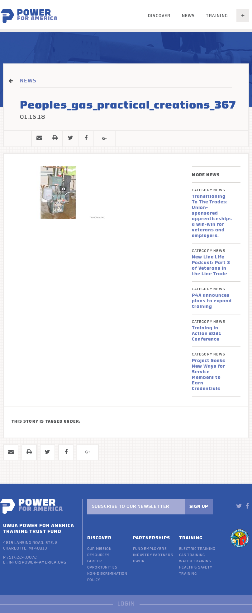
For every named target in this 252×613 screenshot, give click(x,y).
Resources (98, 555)
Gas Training (192, 555)
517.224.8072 (23, 557)
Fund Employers (150, 548)
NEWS (28, 80)
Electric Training (197, 548)
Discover (159, 16)
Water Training (195, 561)
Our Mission (99, 548)
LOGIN (126, 603)
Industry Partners (153, 555)
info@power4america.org (37, 562)
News (188, 16)
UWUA (138, 561)
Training (217, 16)
